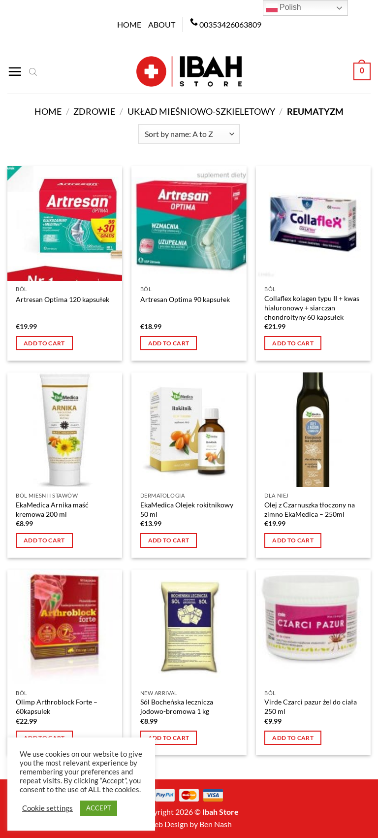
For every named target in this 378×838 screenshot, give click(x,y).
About (161, 24)
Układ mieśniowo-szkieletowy (201, 111)
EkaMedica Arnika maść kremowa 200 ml (52, 509)
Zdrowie (94, 111)
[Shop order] (188, 134)
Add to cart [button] (44, 343)
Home (129, 24)
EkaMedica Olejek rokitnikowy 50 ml (186, 509)
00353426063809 (230, 24)
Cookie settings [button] (47, 808)
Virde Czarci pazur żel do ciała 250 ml (310, 706)
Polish (283, 8)
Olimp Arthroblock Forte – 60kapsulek (56, 706)
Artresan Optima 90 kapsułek (185, 299)
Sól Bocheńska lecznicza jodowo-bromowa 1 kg (176, 706)
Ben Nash (215, 824)
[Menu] (14, 71)
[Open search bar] (33, 71)
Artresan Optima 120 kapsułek (62, 299)
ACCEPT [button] (98, 808)
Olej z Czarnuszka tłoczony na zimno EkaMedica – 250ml (309, 509)
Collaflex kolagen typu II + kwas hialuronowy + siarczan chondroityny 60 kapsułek (311, 307)
